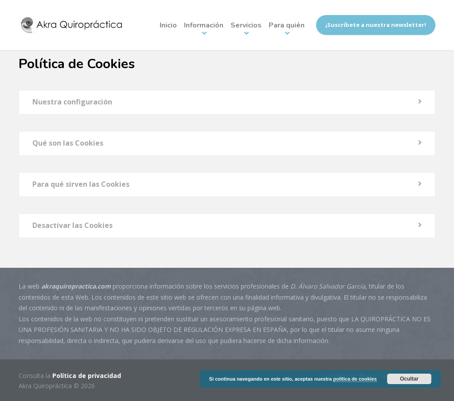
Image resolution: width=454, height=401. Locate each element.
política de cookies (355, 379)
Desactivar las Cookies (72, 225)
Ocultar (409, 379)
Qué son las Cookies (67, 143)
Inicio (168, 25)
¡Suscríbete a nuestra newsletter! (375, 25)
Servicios (246, 25)
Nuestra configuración (72, 102)
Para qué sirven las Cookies (80, 184)
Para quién (287, 25)
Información (203, 25)
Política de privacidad (86, 375)
